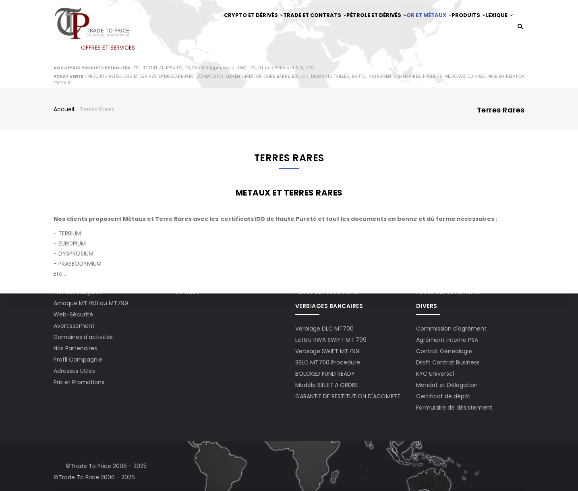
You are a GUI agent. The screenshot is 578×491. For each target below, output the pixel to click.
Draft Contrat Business (448, 362)
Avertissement (74, 326)
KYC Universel (435, 374)
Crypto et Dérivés (222, 26)
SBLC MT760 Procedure (327, 362)
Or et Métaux (413, 26)
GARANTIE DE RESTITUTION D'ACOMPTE (347, 396)
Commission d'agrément (451, 329)
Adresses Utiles (74, 371)
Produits (459, 26)
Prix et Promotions (79, 382)
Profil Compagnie (78, 360)
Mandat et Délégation (447, 385)
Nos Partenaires (75, 348)
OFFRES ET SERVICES (108, 48)
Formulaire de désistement (454, 408)
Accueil (64, 133)
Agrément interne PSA (447, 340)
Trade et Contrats (289, 26)
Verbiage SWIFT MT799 (327, 351)
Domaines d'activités (83, 337)
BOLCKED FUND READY (325, 374)
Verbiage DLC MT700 (324, 329)
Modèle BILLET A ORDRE (326, 385)
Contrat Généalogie (444, 351)
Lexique (208, 59)
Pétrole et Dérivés (355, 26)
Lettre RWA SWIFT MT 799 (331, 340)
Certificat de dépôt (443, 396)
